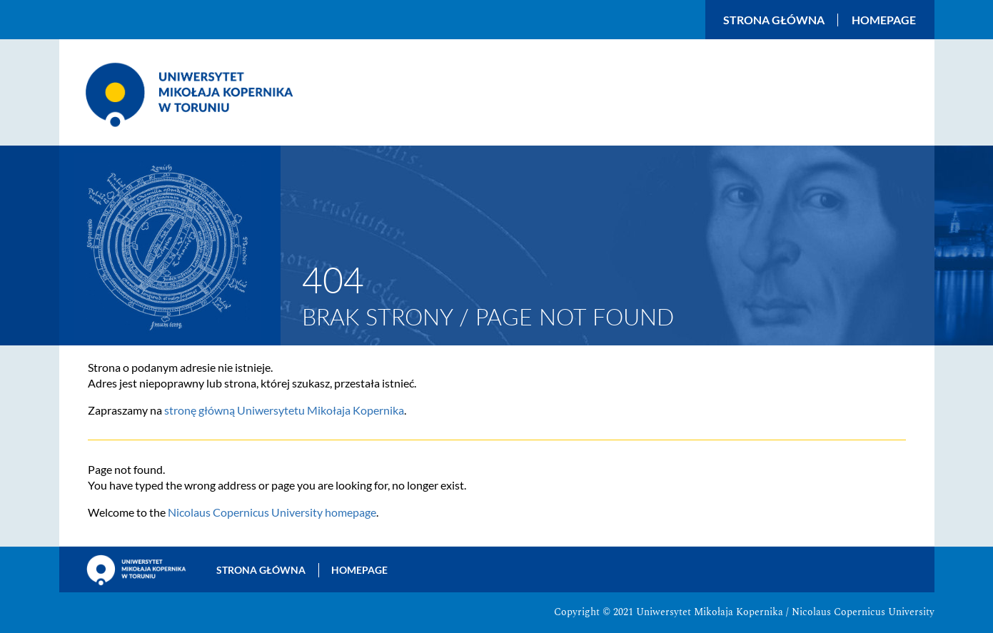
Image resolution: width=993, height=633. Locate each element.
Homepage (884, 20)
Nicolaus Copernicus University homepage (272, 512)
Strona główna (774, 20)
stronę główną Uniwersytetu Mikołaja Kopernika (284, 410)
